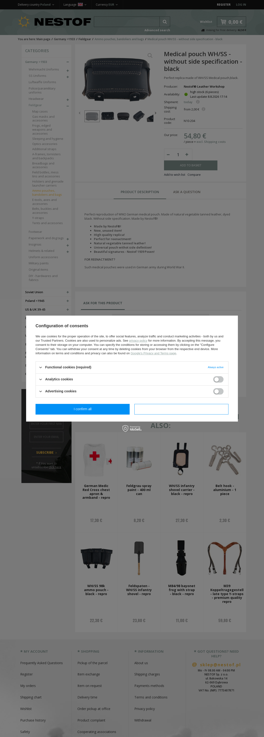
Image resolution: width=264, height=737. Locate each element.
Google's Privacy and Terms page (153, 353)
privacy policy (138, 340)
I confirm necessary (83, 409)
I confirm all (181, 409)
